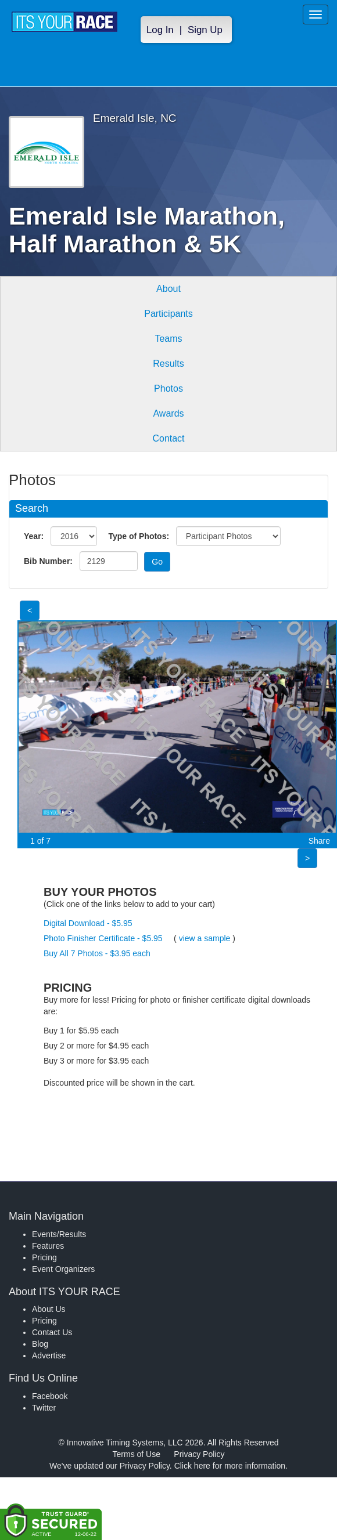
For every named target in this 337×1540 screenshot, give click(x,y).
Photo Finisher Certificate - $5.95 (103, 938)
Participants (168, 314)
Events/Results (59, 1234)
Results (168, 363)
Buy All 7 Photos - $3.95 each (97, 953)
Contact (168, 438)
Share (319, 840)
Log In (160, 29)
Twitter (44, 1407)
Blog (40, 1344)
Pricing (44, 1257)
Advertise (49, 1355)
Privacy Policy (199, 1454)
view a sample (205, 938)
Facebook (49, 1396)
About (168, 289)
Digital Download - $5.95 (88, 923)
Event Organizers (63, 1269)
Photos (168, 388)
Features (48, 1245)
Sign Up (205, 29)
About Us (49, 1309)
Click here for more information (229, 1465)
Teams (168, 339)
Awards (168, 413)
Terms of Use (136, 1454)
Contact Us (52, 1332)
